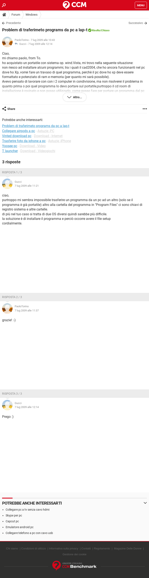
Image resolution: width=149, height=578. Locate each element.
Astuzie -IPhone (59, 141)
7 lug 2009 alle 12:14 (40, 43)
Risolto (96, 30)
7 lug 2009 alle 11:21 (27, 185)
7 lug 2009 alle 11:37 (27, 310)
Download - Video (33, 146)
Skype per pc (14, 515)
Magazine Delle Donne (128, 548)
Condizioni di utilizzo (33, 548)
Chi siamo (12, 548)
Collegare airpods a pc (18, 131)
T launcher (10, 151)
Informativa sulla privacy (63, 548)
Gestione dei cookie (74, 554)
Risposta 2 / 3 (12, 297)
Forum (16, 14)
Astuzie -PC (45, 131)
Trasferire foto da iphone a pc (24, 141)
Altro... (77, 97)
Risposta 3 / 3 (12, 393)
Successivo (135, 23)
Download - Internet (48, 136)
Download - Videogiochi (37, 151)
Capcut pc (12, 521)
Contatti (86, 548)
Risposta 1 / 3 (12, 172)
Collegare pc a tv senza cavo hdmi (27, 509)
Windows (31, 14)
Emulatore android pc (19, 527)
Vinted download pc (16, 136)
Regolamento (102, 548)
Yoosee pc (9, 146)
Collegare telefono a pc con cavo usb (29, 533)
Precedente (13, 23)
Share (11, 109)
